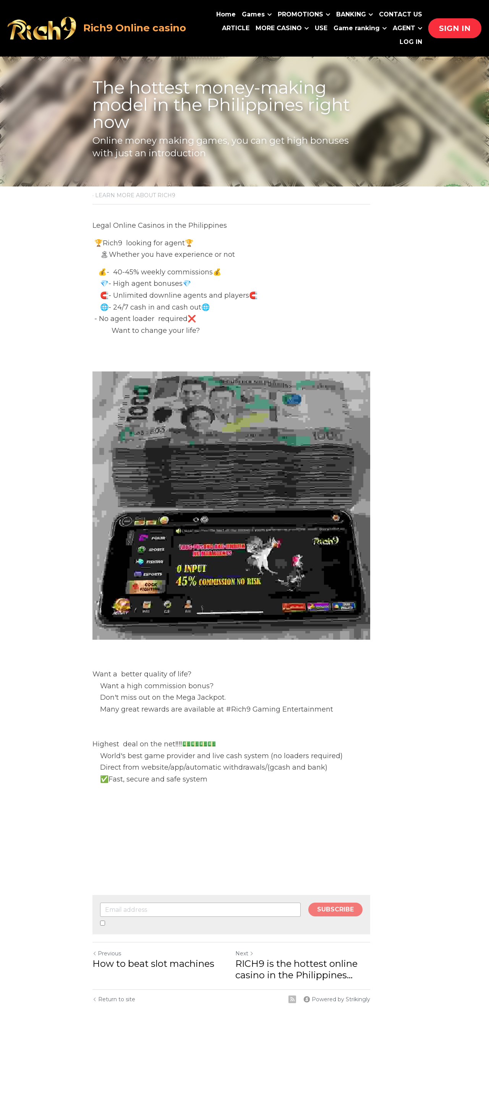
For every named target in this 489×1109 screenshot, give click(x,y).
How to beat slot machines (153, 988)
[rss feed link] (318, 1024)
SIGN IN (455, 28)
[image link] (42, 27)
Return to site (113, 1024)
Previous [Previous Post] (106, 978)
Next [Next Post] (257, 978)
